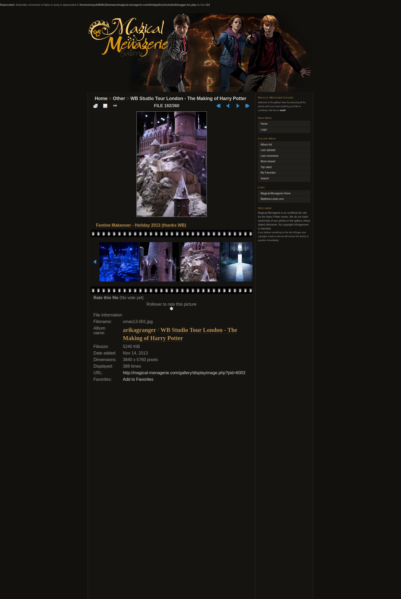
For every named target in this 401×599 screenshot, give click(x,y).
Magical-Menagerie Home (276, 193)
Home (101, 98)
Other (119, 98)
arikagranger (139, 330)
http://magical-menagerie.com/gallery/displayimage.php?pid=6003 (184, 373)
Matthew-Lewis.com (272, 198)
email (282, 110)
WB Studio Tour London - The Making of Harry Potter (188, 98)
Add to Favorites (138, 379)
